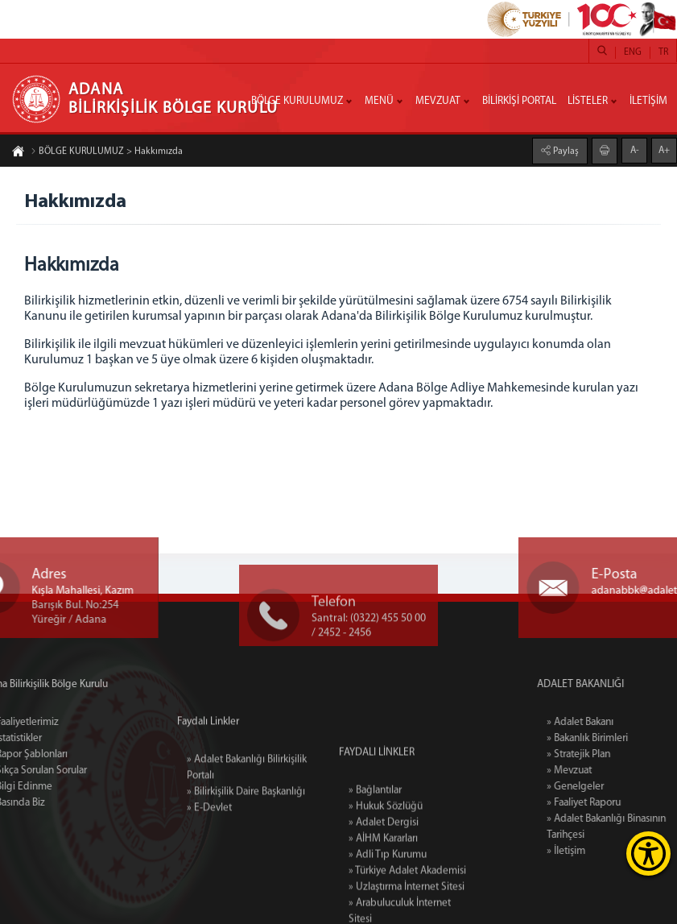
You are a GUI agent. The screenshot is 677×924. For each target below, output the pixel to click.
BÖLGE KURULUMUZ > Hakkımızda (107, 152)
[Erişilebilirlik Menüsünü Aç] (648, 853)
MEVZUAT (437, 101)
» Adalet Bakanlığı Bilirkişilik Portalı (247, 801)
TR (663, 52)
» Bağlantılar (375, 852)
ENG (633, 52)
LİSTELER (588, 101)
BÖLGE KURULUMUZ (297, 101)
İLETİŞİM (648, 101)
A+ (664, 150)
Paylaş (565, 150)
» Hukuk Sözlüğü (386, 868)
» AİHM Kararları (383, 900)
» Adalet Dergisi (384, 884)
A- (634, 150)
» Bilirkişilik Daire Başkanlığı (246, 825)
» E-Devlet (209, 841)
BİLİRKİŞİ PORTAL (519, 101)
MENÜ (379, 101)
